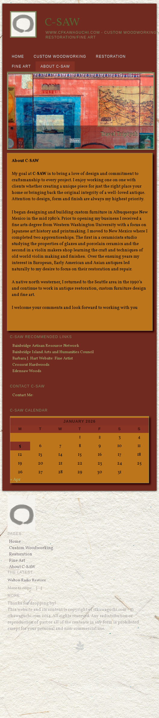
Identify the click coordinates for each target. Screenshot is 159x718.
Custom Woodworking (60, 56)
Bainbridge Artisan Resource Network (45, 346)
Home (18, 56)
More (75, 140)
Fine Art (21, 66)
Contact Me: (22, 395)
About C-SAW (55, 66)
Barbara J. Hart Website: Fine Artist (42, 358)
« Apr (15, 480)
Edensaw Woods (26, 371)
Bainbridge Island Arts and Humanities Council (53, 352)
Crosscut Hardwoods (30, 365)
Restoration (111, 56)
